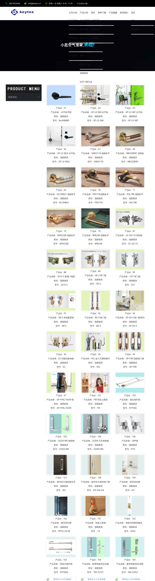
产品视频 (113, 12)
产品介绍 (84, 12)
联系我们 (124, 12)
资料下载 (102, 12)
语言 (133, 12)
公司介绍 (73, 12)
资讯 (93, 12)
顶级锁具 (12, 113)
